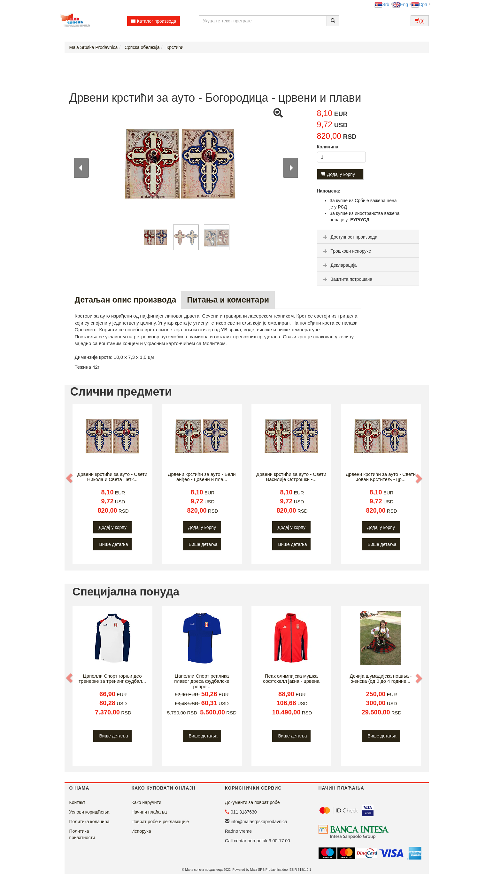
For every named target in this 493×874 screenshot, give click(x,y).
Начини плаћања (149, 812)
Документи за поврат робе (252, 802)
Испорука (141, 831)
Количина (327, 146)
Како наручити (146, 802)
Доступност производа (350, 237)
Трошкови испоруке (346, 251)
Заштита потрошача (347, 279)
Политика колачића (89, 821)
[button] (70, 478)
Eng (400, 4)
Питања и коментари (228, 299)
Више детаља (113, 544)
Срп (419, 4)
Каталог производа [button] (153, 21)
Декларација (339, 265)
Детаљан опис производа (125, 299)
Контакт (77, 802)
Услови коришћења (89, 812)
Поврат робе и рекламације (160, 821)
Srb (381, 4)
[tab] (368, 237)
